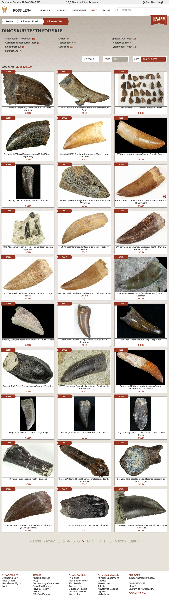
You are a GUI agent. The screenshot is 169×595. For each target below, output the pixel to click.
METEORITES (78, 10)
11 (105, 541)
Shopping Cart (10, 577)
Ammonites (75, 586)
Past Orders (8, 580)
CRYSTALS (61, 10)
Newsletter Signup (12, 583)
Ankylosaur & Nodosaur (20, 38)
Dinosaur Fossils (78, 588)
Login (161, 2)
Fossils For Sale (77, 575)
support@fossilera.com (142, 577)
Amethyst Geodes (108, 588)
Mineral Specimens (108, 577)
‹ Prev (49, 541)
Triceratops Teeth (123, 42)
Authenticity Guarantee (46, 583)
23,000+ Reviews (82, 2)
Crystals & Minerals (108, 575)
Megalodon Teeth (78, 580)
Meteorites (104, 583)
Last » (133, 541)
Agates (102, 591)
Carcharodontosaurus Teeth (22, 42)
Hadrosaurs (14, 50)
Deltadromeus (15, 46)
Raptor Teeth (67, 42)
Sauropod (65, 46)
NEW (94, 10)
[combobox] (153, 59)
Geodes (102, 580)
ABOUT (106, 10)
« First (35, 541)
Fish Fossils (75, 583)
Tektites (102, 586)
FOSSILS (45, 10)
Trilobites (74, 577)
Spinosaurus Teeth (124, 38)
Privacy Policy (41, 588)
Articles (37, 591)
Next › (120, 541)
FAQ (35, 580)
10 (99, 541)
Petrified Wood (77, 591)
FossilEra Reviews (42, 586)
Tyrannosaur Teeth (124, 46)
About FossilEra (41, 577)
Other (63, 38)
